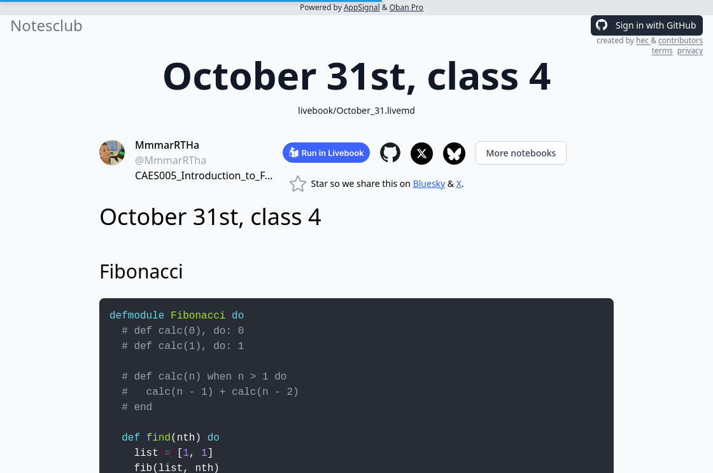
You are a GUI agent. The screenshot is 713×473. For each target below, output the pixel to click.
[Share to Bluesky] (454, 153)
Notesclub (46, 25)
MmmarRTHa (167, 145)
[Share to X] (422, 153)
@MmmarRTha (170, 160)
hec (643, 40)
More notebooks (521, 153)
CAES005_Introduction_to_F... (203, 175)
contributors (680, 40)
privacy (690, 50)
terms (662, 50)
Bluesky (429, 183)
